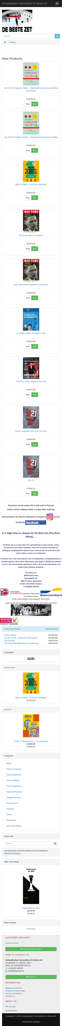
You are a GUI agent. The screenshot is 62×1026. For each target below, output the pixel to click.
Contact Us (10, 996)
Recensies (31, 929)
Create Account (11, 943)
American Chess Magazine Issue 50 (31, 381)
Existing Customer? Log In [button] (31, 949)
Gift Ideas (10, 809)
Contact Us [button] (31, 977)
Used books (11, 820)
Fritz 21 (31, 480)
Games (9, 814)
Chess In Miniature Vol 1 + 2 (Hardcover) (31, 741)
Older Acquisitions (13, 826)
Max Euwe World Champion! (31, 235)
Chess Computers (13, 769)
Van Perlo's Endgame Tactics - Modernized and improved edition (31, 137)
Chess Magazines (13, 786)
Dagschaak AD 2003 (31, 908)
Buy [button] (34, 104)
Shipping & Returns (13, 988)
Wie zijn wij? (10, 1006)
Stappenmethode (13, 797)
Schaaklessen (11, 1010)
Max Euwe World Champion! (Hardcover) (31, 285)
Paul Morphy (9, 640)
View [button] (28, 104)
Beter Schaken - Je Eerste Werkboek (30, 184)
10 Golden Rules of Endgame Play (31, 333)
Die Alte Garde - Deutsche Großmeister (20, 638)
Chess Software (13, 780)
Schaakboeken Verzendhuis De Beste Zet (24, 3)
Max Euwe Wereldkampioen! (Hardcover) (21, 643)
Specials (7, 709)
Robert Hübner (10, 635)
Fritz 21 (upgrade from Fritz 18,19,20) (31, 431)
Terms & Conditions (13, 993)
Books (8, 763)
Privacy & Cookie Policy (15, 991)
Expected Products (14, 792)
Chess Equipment (13, 775)
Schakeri (36, 1022)
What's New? (9, 668)
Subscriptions (12, 803)
